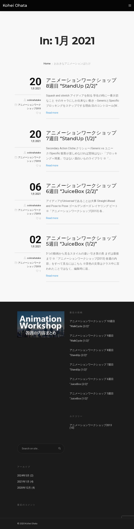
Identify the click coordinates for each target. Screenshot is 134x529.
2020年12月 (24, 487)
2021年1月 (23, 481)
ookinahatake (34, 100)
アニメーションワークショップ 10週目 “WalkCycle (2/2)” (92, 324)
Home (47, 63)
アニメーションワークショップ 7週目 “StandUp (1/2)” (81, 135)
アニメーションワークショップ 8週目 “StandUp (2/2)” (81, 83)
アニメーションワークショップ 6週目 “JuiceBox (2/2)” (81, 188)
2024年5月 (23, 475)
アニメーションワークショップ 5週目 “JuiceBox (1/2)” (81, 241)
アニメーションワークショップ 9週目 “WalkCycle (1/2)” (92, 338)
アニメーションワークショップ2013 (91, 425)
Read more (52, 112)
